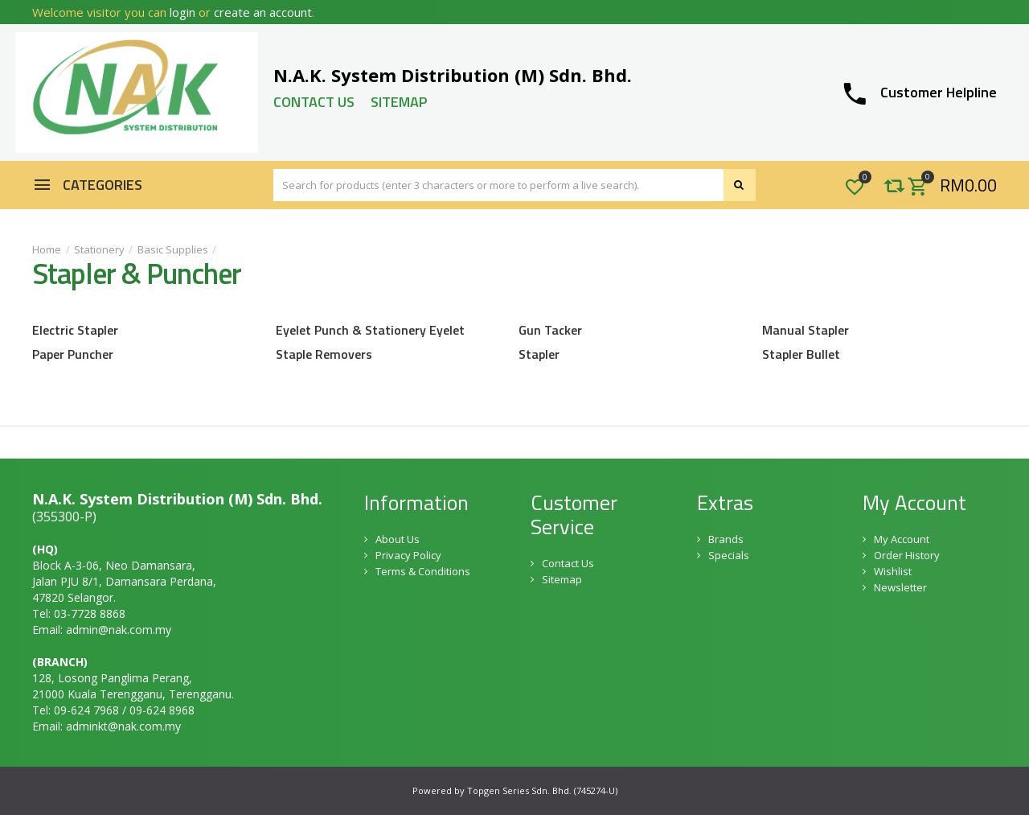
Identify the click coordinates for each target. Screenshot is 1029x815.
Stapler (539, 354)
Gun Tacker (550, 330)
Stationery (99, 249)
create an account (263, 12)
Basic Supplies (172, 249)
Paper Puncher (72, 354)
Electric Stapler (75, 330)
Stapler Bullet (801, 354)
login (182, 12)
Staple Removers (324, 354)
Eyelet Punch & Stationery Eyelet (370, 330)
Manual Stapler (805, 330)
